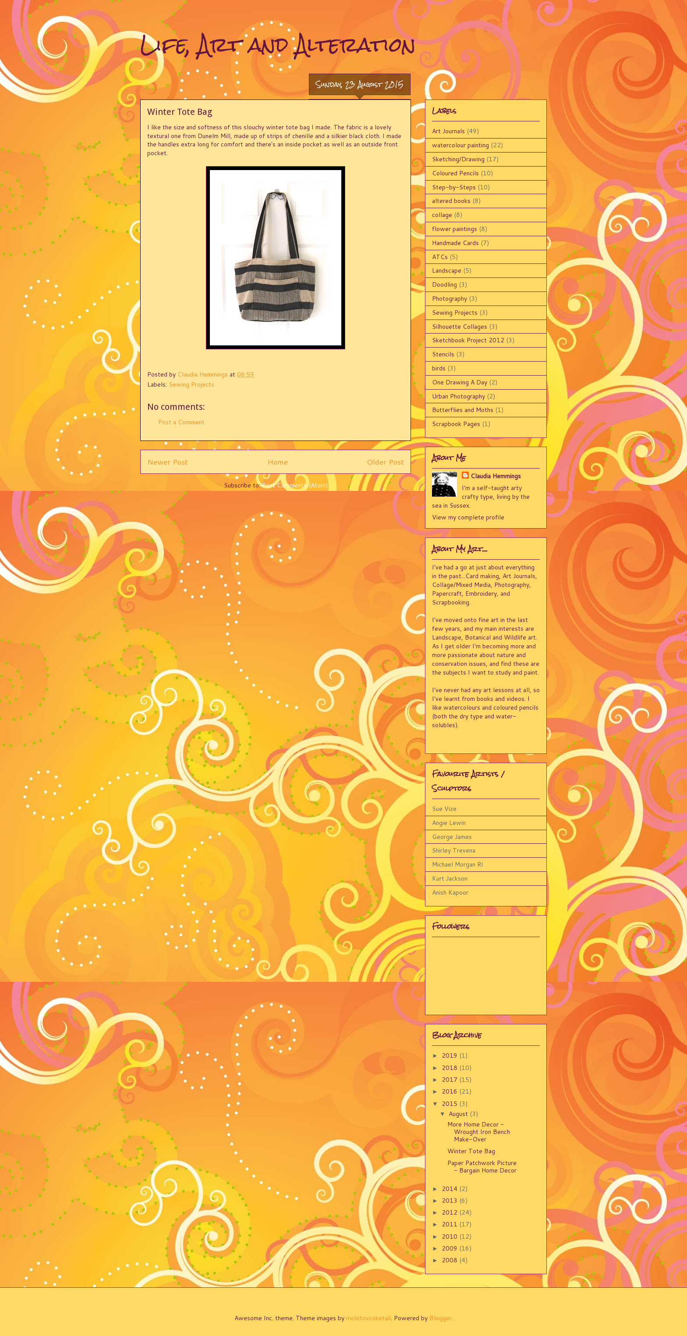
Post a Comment (181, 422)
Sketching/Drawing (458, 159)
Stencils (443, 354)
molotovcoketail (368, 1318)
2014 (450, 1188)
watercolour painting (460, 145)
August (459, 1113)
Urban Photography (458, 396)
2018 (450, 1067)
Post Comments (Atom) (295, 485)
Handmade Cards (455, 242)
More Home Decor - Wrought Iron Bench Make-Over (478, 1132)
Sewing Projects (191, 384)
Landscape (446, 270)
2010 (450, 1236)
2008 (450, 1260)
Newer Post (167, 462)
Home (277, 462)
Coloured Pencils (455, 173)
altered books (451, 200)
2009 (450, 1248)
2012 (450, 1212)
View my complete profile (468, 517)
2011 (450, 1224)
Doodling (444, 284)
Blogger (440, 1318)
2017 (450, 1079)
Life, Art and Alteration (278, 44)
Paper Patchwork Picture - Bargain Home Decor (482, 1166)
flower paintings (454, 228)
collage (442, 214)
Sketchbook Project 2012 (468, 340)
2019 (450, 1055)
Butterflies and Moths (462, 409)
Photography (449, 298)
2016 (450, 1091)
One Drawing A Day (459, 382)
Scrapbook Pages (456, 423)
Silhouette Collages (459, 326)
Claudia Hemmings (496, 476)
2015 (450, 1103)
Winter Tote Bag (471, 1151)
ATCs (440, 256)
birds (439, 368)
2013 (450, 1200)
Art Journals (448, 131)
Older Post (385, 462)
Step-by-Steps (454, 187)
